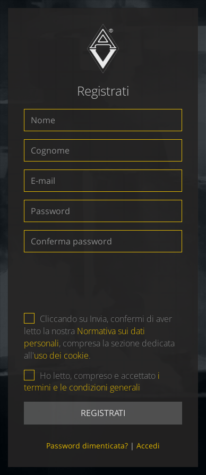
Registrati (103, 413)
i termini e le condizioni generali (92, 382)
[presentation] (103, 280)
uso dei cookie (61, 355)
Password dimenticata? (87, 445)
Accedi (148, 445)
